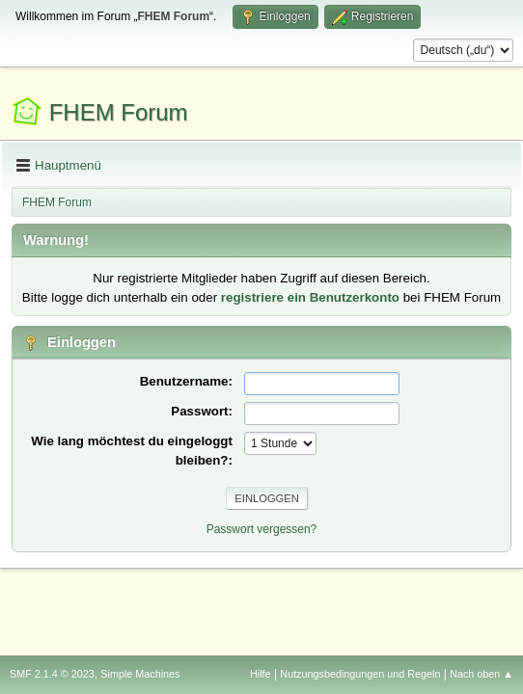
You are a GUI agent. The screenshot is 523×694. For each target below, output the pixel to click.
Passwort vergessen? (261, 529)
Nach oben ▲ (481, 674)
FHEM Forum (118, 112)
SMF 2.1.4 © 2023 (52, 674)
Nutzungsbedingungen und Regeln (360, 674)
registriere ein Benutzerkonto (310, 297)
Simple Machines (139, 674)
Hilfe (260, 674)
